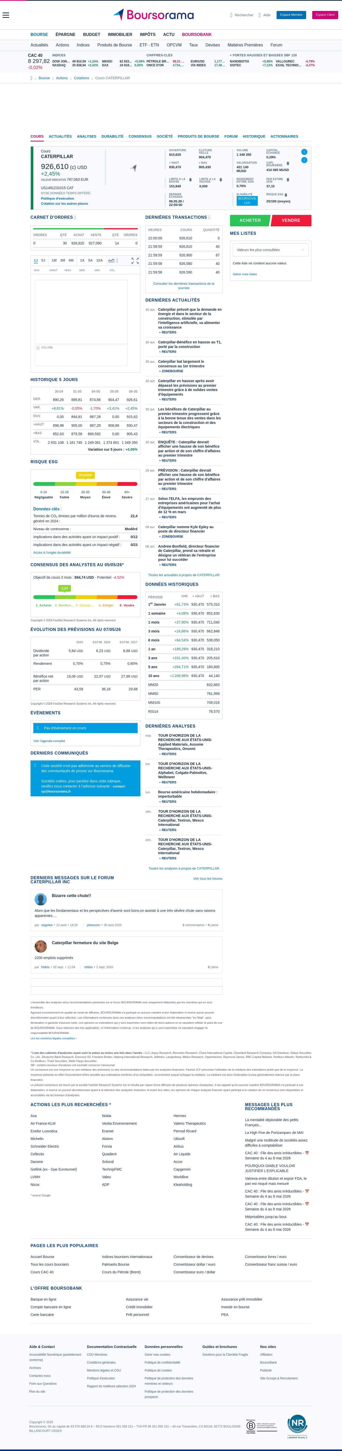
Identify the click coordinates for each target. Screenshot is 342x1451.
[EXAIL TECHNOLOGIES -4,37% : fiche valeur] (295, 65)
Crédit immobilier (139, 1307)
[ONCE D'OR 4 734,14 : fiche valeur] (167, 65)
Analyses (86, 136)
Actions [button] (62, 45)
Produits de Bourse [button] (114, 45)
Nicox (35, 1185)
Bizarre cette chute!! (71, 895)
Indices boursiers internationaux (127, 1257)
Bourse (39, 34)
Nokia (106, 1116)
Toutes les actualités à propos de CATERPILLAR (184, 575)
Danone (37, 1162)
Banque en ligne (43, 1299)
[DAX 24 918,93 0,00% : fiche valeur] (123, 65)
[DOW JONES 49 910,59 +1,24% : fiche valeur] (75, 61)
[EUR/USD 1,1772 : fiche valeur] (209, 61)
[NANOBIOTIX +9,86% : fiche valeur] (251, 61)
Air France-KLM (43, 1123)
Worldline (181, 1177)
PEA (224, 1315)
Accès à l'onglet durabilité (52, 552)
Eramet (107, 1131)
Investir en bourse (235, 1307)
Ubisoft (179, 1139)
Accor (178, 1162)
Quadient (109, 1154)
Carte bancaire (42, 1315)
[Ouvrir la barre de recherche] (241, 15)
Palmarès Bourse (115, 1264)
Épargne (65, 34)
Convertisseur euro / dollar (194, 1272)
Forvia (107, 1146)
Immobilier (120, 34)
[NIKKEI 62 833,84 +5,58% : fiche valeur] (123, 61)
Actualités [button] (39, 45)
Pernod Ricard (185, 1131)
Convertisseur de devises (193, 1257)
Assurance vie (137, 1299)
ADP (105, 1185)
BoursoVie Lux (247, 201)
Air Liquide (182, 1154)
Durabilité (113, 136)
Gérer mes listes (245, 274)
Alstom (107, 1139)
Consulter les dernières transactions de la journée (183, 286)
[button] (6, 15)
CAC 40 (35, 55)
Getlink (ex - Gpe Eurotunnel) (54, 1169)
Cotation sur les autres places (64, 203)
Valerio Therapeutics (190, 1123)
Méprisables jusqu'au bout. (266, 1217)
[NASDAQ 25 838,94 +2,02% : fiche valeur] (75, 65)
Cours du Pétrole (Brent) (121, 1272)
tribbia (45, 967)
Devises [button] (213, 45)
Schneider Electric (45, 1146)
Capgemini (182, 1169)
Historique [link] (254, 136)
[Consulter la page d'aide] (264, 15)
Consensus (140, 136)
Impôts (147, 34)
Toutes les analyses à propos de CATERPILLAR (184, 868)
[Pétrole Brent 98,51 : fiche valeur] (167, 61)
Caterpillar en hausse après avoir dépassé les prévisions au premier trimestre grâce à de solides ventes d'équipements (188, 387)
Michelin (37, 1139)
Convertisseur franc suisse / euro (271, 1264)
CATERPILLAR (57, 156)
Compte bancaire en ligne (51, 1307)
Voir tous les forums (207, 878)
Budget (91, 34)
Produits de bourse (198, 136)
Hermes (180, 1116)
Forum (276, 45)
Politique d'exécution (57, 198)
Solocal (108, 1162)
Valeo (106, 1177)
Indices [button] (83, 45)
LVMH (35, 1177)
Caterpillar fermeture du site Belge (85, 943)
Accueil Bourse (42, 1257)
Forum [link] (231, 136)
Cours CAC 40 (42, 1272)
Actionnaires (284, 136)
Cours (37, 136)
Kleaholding (183, 1185)
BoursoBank (197, 34)
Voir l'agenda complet (49, 741)
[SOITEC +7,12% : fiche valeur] (251, 65)
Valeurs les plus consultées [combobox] (258, 250)
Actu (168, 34)
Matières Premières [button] (245, 45)
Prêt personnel (137, 1315)
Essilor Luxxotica (44, 1131)
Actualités (60, 136)
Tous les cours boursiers (50, 1264)
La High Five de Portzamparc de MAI (274, 1133)
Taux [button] (193, 45)
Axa (34, 1116)
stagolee (47, 925)
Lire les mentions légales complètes (54, 1038)
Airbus (179, 1146)
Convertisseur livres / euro (266, 1257)
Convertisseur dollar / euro (194, 1264)
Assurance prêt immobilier (241, 1299)
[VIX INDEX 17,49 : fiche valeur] (209, 65)
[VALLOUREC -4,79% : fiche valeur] (295, 61)
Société (165, 136)
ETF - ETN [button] (149, 45)
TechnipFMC (112, 1169)
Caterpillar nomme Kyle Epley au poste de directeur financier (186, 529)
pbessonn (93, 925)
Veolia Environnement (119, 1123)
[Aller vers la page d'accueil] (169, 15)
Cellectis (37, 1154)
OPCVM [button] (174, 45)
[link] (35, 1368)
